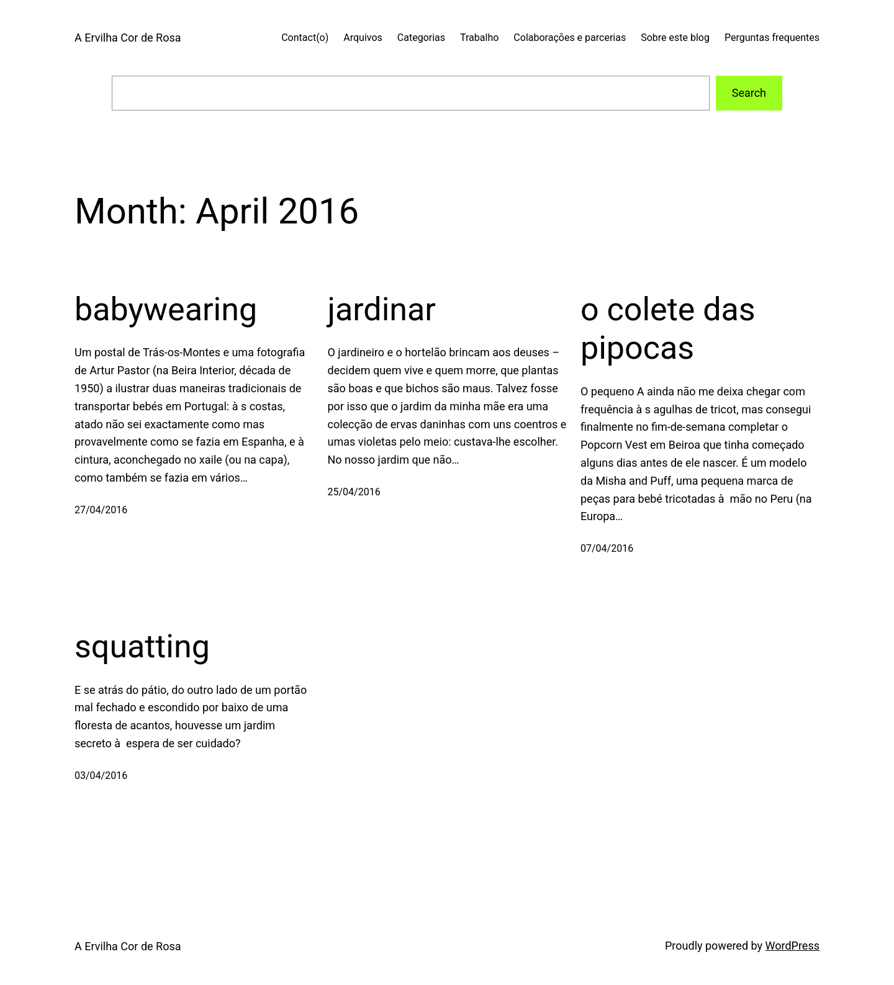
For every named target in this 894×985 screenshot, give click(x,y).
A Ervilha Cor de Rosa (127, 37)
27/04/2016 (100, 510)
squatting (142, 646)
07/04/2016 (606, 548)
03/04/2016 (100, 775)
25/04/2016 (354, 492)
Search (749, 92)
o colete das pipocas (668, 328)
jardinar (382, 309)
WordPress (792, 945)
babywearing (165, 309)
